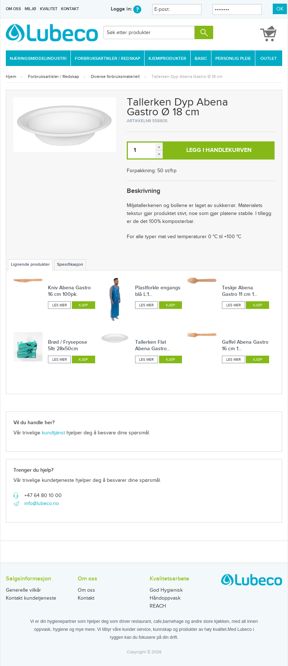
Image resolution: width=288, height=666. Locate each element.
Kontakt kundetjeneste (31, 598)
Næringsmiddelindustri (38, 58)
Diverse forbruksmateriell (115, 76)
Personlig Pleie (233, 58)
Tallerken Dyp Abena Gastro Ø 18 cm (187, 76)
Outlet (268, 58)
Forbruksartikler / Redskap (107, 58)
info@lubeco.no (41, 503)
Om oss (13, 9)
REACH (158, 606)
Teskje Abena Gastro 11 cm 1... (239, 291)
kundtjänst (53, 433)
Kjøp (83, 305)
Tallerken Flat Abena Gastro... (152, 345)
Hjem (11, 76)
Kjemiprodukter (167, 58)
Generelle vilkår (23, 590)
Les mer (59, 305)
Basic (201, 58)
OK (279, 9)
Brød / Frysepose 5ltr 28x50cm (67, 345)
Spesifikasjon (70, 264)
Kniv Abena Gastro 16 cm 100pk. (69, 291)
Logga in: (126, 9)
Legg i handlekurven (219, 150)
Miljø (30, 9)
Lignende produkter (30, 264)
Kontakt (70, 9)
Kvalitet (48, 9)
